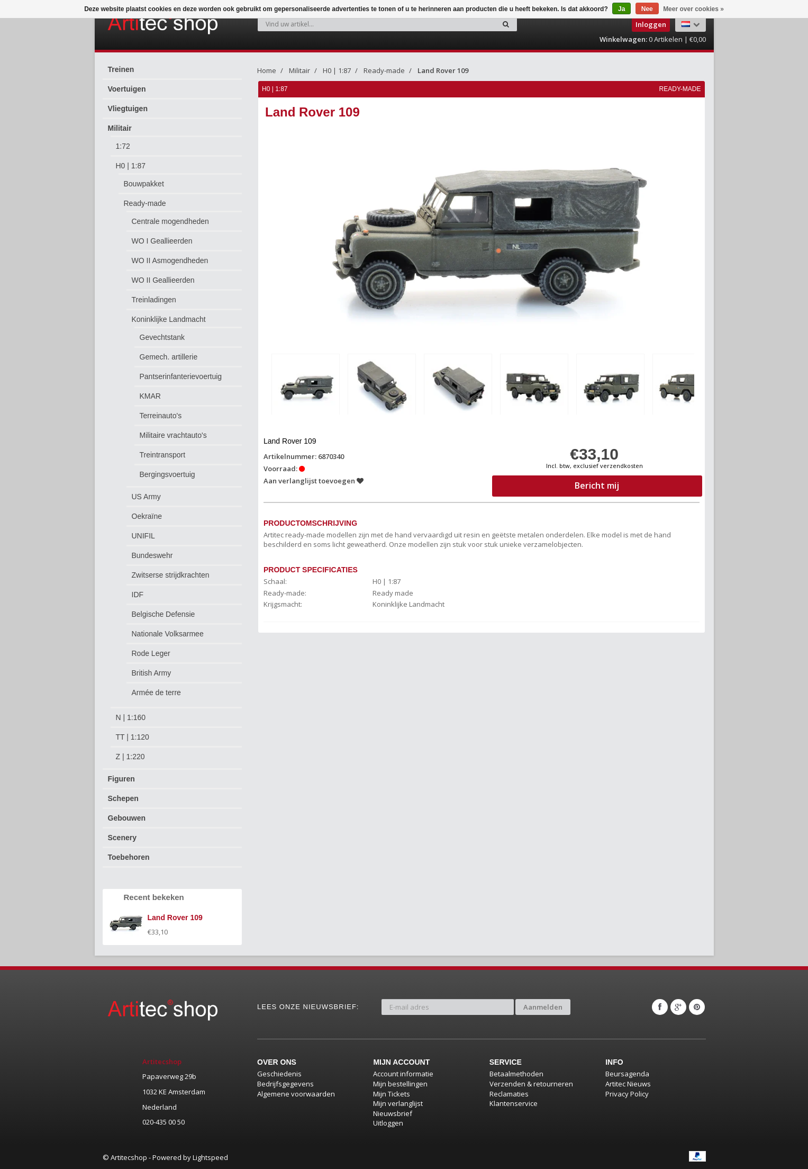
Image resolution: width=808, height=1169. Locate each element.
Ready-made (145, 203)
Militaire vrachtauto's (173, 435)
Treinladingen (154, 299)
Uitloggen (388, 1123)
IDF (138, 594)
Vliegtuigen (128, 108)
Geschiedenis (279, 1073)
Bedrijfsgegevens (285, 1084)
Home (266, 70)
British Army (151, 673)
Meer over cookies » (693, 9)
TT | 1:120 (132, 737)
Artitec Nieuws (628, 1084)
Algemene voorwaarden (296, 1094)
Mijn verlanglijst (398, 1103)
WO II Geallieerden (163, 280)
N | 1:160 (131, 717)
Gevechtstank (162, 337)
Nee (647, 9)
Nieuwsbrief (392, 1113)
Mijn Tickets (391, 1094)
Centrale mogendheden (170, 221)
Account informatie (403, 1073)
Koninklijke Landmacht (169, 319)
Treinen (121, 69)
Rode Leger (151, 653)
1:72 (123, 146)
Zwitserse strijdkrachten (171, 575)
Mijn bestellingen (400, 1084)
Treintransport (163, 455)
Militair (120, 128)
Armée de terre (156, 692)
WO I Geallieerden (162, 241)
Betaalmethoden (516, 1073)
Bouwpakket (144, 183)
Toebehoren (129, 857)
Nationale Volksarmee (168, 634)
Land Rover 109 (442, 70)
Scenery (122, 837)
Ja (621, 9)
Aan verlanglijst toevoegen (314, 480)
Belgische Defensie (163, 614)
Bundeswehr (152, 555)
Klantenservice (513, 1103)
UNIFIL (143, 536)
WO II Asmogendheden (170, 260)
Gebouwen (127, 818)
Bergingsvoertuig (167, 474)
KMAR (150, 396)
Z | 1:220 (130, 756)
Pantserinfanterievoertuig (181, 376)
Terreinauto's (161, 415)
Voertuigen (127, 89)
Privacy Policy (627, 1094)
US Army (146, 496)
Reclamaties (509, 1094)
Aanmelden (542, 1007)
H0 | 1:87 (131, 165)
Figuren (121, 779)
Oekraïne (147, 516)
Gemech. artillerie (169, 357)
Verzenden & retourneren (531, 1084)
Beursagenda (627, 1073)
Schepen (123, 798)
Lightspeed (210, 1157)
